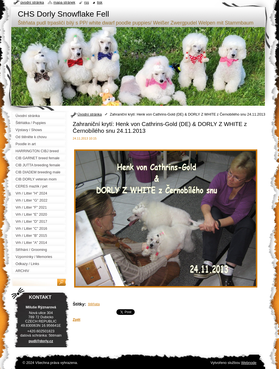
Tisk (99, 2)
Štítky (79, 304)
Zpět (76, 319)
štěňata (94, 304)
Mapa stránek (65, 2)
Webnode (248, 363)
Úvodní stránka (90, 114)
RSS (86, 2)
